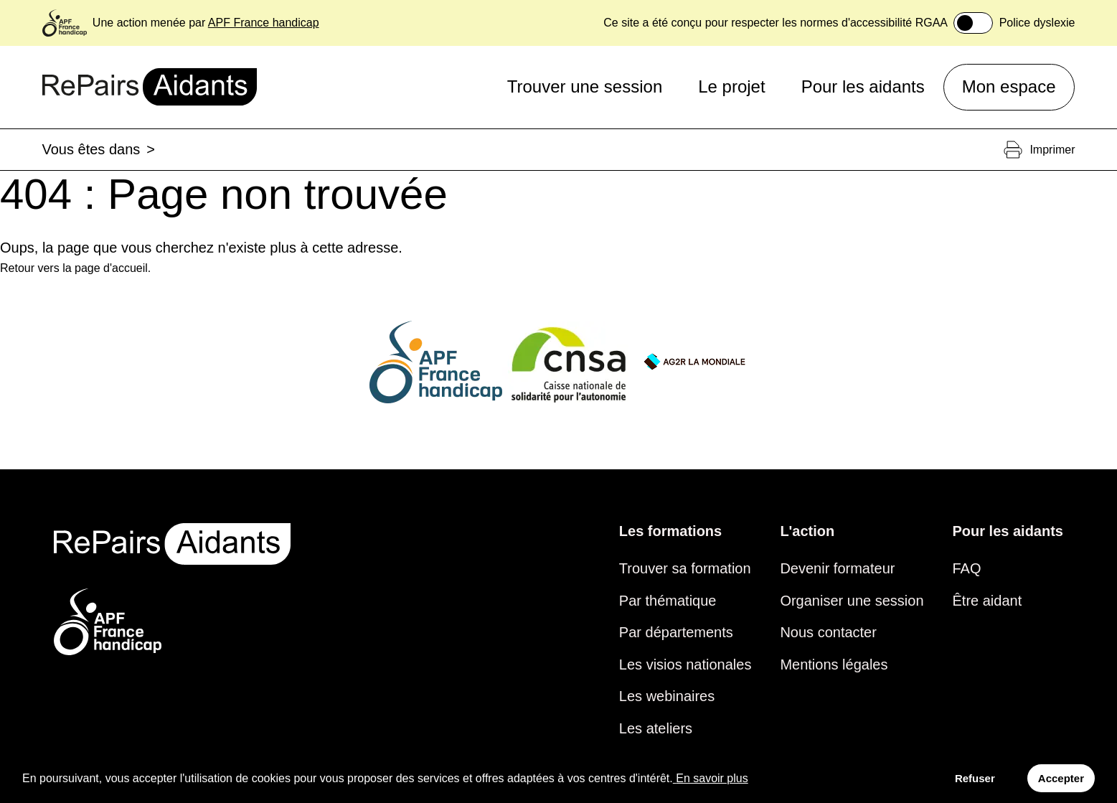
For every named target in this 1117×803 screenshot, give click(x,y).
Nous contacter (828, 632)
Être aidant (987, 601)
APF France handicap (263, 23)
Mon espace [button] (1009, 86)
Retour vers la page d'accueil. (75, 268)
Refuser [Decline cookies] (975, 778)
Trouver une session (585, 86)
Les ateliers (655, 728)
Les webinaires (667, 696)
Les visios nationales (685, 664)
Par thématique (668, 601)
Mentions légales (833, 664)
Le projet (731, 86)
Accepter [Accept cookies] (1061, 778)
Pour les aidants (863, 86)
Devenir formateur (837, 568)
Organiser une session (851, 601)
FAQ (967, 568)
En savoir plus (710, 778)
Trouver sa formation (685, 568)
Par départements (676, 632)
